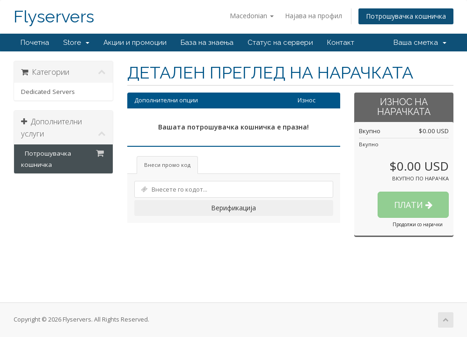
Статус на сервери (280, 42)
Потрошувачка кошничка (406, 16)
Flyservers (54, 17)
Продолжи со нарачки (418, 224)
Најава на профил (313, 15)
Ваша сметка (420, 42)
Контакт (340, 42)
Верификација (233, 207)
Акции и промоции (135, 42)
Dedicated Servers (48, 91)
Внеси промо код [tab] (167, 164)
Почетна (35, 42)
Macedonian (252, 15)
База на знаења (207, 42)
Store (76, 42)
